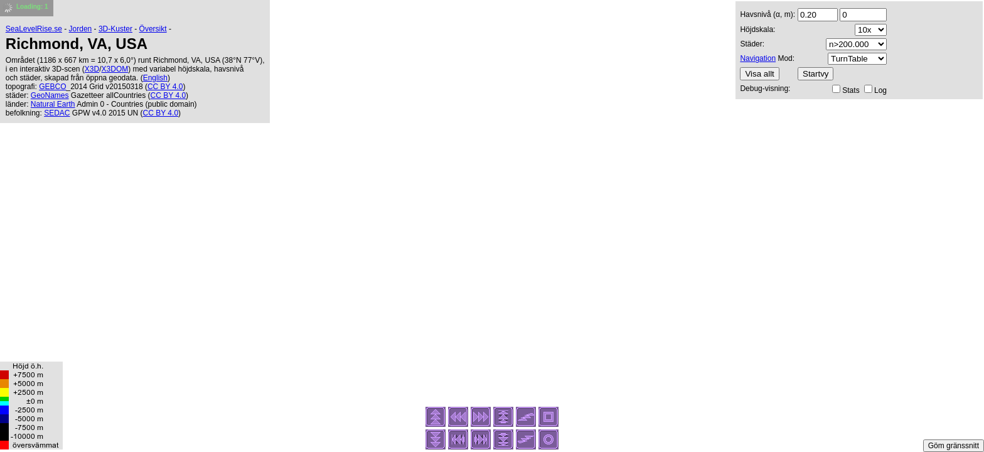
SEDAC (57, 113)
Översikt (153, 28)
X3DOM (115, 69)
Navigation (758, 58)
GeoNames (50, 95)
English (155, 77)
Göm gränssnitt (953, 445)
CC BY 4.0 (165, 86)
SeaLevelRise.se (34, 28)
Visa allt (759, 73)
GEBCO (52, 86)
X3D (92, 69)
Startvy (815, 73)
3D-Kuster (115, 28)
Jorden (80, 28)
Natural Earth (53, 104)
